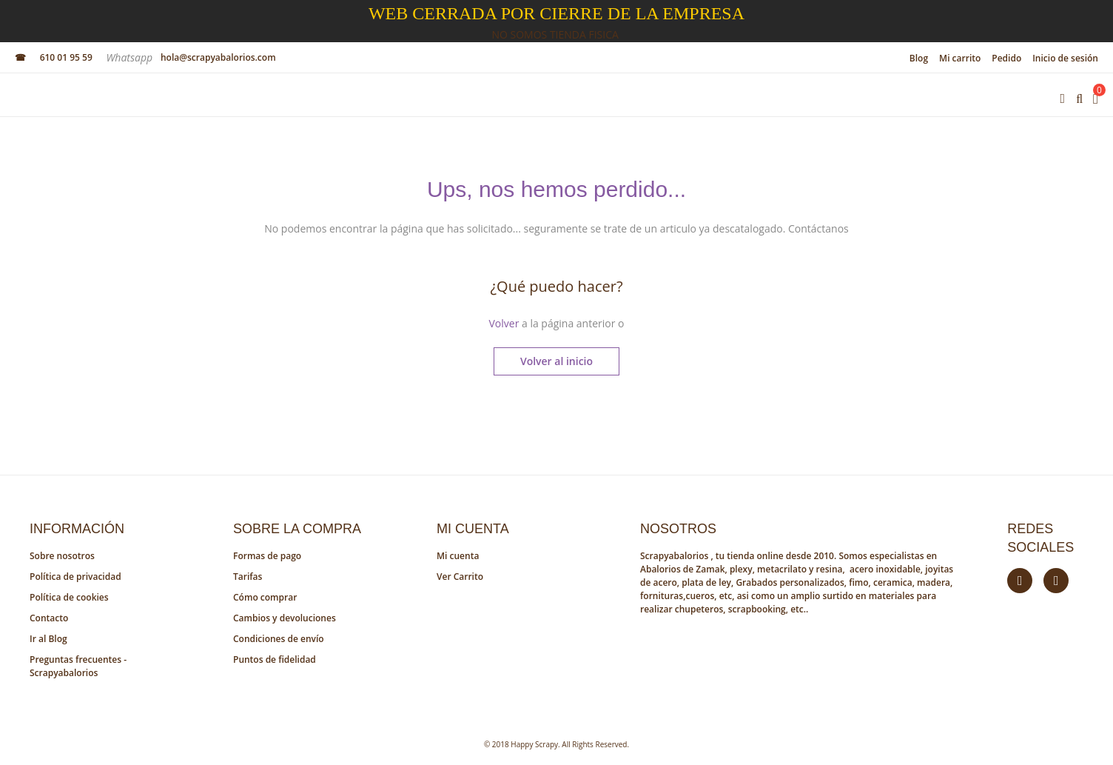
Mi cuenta (458, 555)
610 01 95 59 (66, 57)
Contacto (49, 618)
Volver (503, 323)
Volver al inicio (556, 361)
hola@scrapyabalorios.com (218, 57)
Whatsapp (130, 57)
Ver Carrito (460, 576)
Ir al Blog (48, 638)
